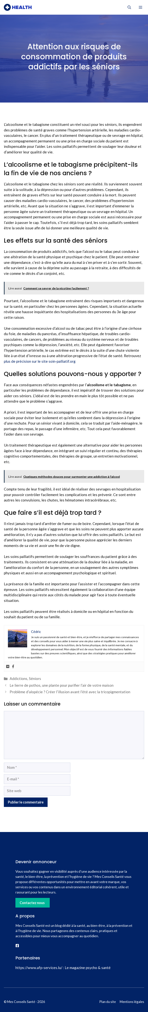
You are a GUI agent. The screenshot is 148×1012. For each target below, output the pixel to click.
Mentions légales (132, 1002)
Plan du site (107, 1002)
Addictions (18, 678)
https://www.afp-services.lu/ (38, 967)
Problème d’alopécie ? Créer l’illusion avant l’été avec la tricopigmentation (70, 692)
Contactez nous (32, 903)
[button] (129, 7)
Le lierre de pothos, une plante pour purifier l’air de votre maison (62, 685)
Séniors (35, 678)
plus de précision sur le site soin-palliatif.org (40, 361)
